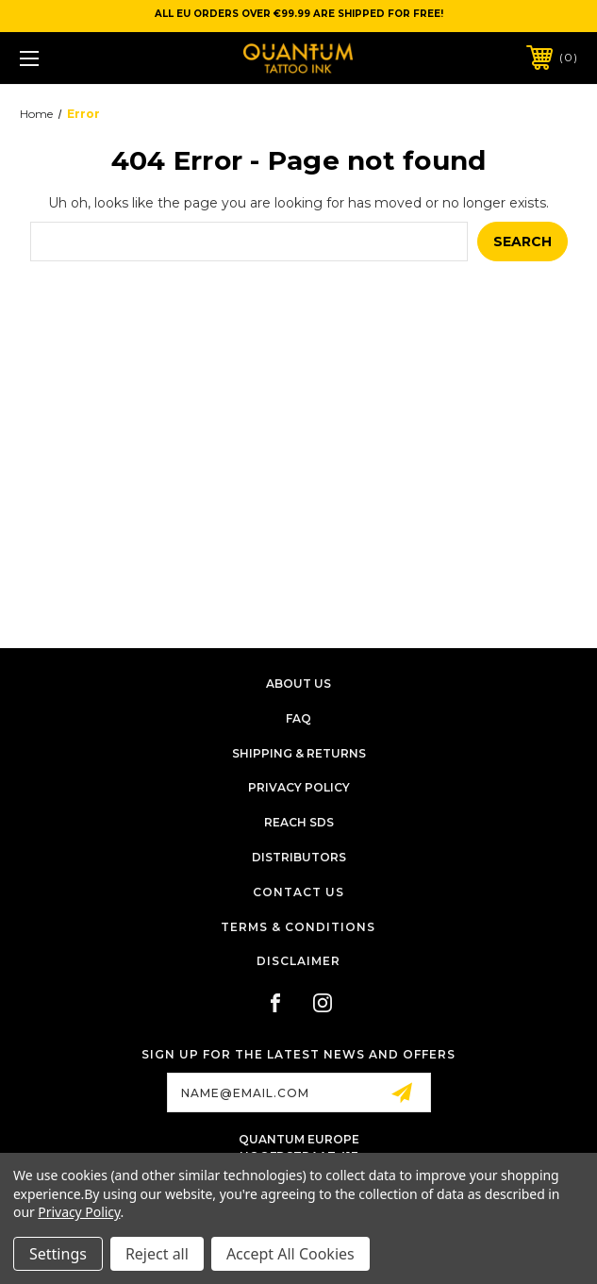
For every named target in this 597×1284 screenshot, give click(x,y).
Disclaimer (298, 961)
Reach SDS (299, 822)
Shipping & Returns (299, 753)
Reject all (157, 1253)
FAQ (298, 718)
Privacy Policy (299, 787)
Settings (58, 1253)
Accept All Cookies (290, 1253)
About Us (298, 683)
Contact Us (298, 892)
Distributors (299, 857)
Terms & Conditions (298, 927)
